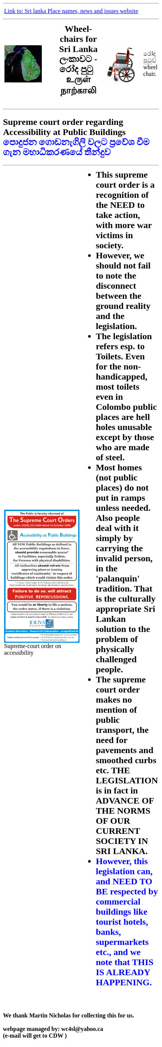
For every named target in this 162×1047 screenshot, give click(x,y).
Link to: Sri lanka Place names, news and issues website (71, 11)
